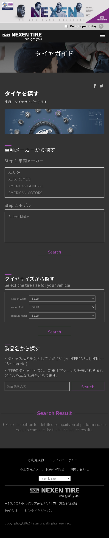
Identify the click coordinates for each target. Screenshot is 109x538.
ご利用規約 (36, 460)
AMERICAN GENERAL (26, 186)
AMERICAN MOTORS (25, 192)
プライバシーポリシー (65, 460)
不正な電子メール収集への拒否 (42, 469)
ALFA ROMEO (19, 179)
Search (54, 252)
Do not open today (83, 26)
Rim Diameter (19, 315)
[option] (54, 11)
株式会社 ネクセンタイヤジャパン (29, 510)
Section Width (19, 298)
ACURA (14, 172)
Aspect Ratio (18, 307)
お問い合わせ (79, 469)
